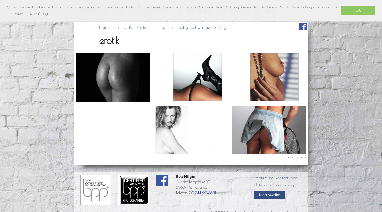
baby (183, 27)
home (104, 27)
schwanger (201, 27)
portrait (168, 27)
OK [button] (358, 10)
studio (128, 27)
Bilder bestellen (269, 195)
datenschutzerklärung (274, 184)
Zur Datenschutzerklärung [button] (28, 13)
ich (116, 27)
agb (294, 177)
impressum (263, 177)
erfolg (220, 27)
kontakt (143, 27)
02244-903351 (202, 192)
